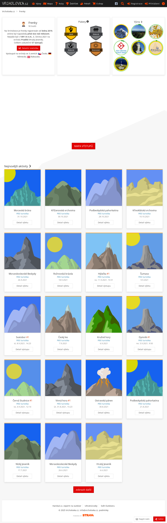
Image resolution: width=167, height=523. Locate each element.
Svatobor (21, 337)
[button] (123, 3)
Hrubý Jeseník (35, 39)
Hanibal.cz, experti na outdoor (67, 505)
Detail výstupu (104, 285)
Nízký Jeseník (22, 464)
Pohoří (85, 3)
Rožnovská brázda (63, 273)
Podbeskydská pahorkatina (103, 210)
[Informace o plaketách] (87, 21)
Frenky (22, 11)
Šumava (144, 273)
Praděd (24, 39)
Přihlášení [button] (152, 3)
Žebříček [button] (72, 3)
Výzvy (36, 3)
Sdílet (159, 519)
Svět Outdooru (108, 505)
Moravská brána (22, 210)
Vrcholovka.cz (8, 11)
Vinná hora (62, 400)
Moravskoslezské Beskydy (22, 273)
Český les (63, 337)
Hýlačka (102, 273)
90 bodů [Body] (32, 26)
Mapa (48, 3)
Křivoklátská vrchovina (145, 210)
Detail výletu (22, 222)
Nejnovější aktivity (18, 166)
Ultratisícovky (91, 505)
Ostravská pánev (104, 400)
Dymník (143, 337)
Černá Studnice (21, 400)
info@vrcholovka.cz (89, 510)
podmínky (103, 510)
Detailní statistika (28, 48)
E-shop (98, 3)
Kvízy (59, 3)
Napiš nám (142, 519)
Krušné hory (103, 337)
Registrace (135, 3)
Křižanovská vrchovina (63, 210)
